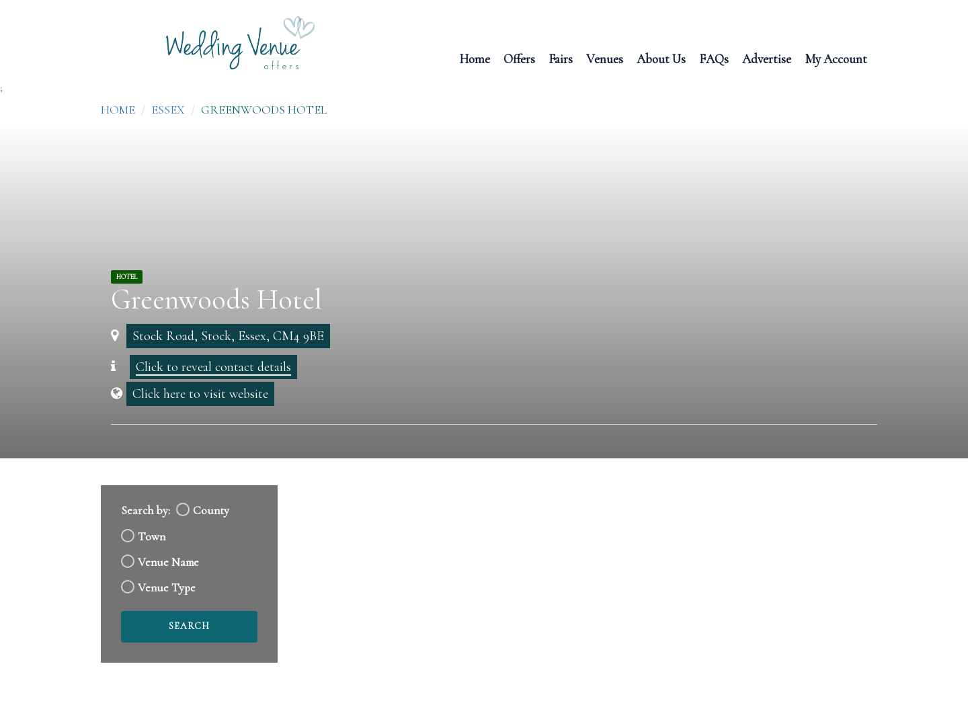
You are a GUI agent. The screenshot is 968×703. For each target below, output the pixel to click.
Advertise (766, 58)
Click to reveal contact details (213, 367)
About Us (661, 58)
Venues (604, 58)
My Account (836, 58)
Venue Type (167, 588)
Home (474, 58)
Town (151, 537)
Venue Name (168, 562)
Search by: (145, 510)
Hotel (126, 277)
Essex (168, 109)
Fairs (561, 58)
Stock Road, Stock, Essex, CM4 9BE (228, 336)
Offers (519, 58)
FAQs (714, 58)
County (211, 510)
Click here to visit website (200, 394)
